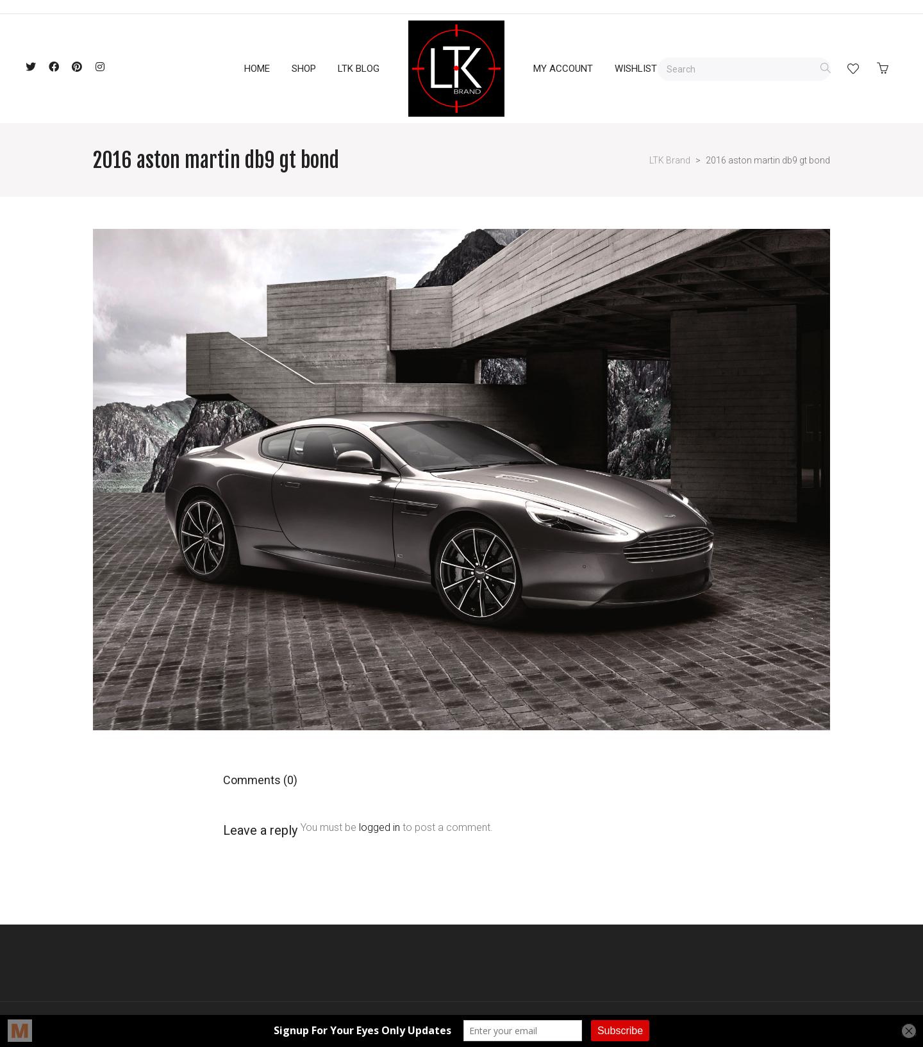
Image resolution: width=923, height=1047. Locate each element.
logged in (379, 827)
